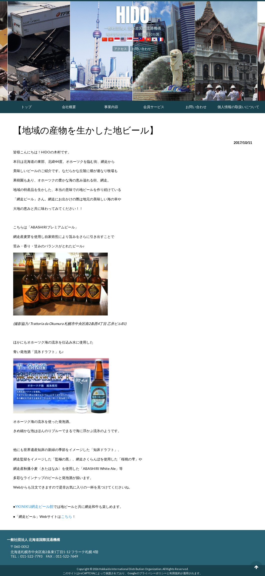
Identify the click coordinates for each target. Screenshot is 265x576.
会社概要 (69, 107)
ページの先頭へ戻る (256, 567)
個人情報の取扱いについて (238, 107)
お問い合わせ (141, 48)
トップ (26, 107)
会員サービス (153, 107)
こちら (66, 515)
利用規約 (174, 572)
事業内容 (111, 107)
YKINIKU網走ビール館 (33, 506)
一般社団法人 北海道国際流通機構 (132, 17)
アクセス (121, 48)
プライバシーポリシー (153, 572)
